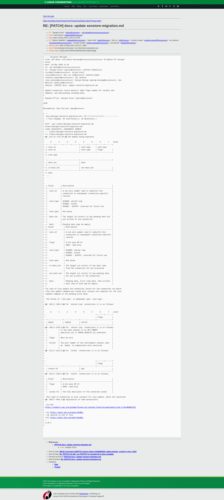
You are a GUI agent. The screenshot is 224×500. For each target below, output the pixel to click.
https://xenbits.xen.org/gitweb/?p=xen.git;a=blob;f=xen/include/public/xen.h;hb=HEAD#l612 (90, 407)
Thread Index (96, 21)
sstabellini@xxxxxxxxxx (76, 40)
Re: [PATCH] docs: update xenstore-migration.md (81, 459)
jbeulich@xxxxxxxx (128, 43)
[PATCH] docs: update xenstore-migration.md (72, 445)
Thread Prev (65, 21)
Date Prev (47, 21)
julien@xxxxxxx (103, 40)
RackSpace (83, 494)
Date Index (85, 21)
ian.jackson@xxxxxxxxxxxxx (60, 43)
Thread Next (75, 21)
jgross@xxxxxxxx (72, 33)
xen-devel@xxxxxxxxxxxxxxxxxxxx (95, 33)
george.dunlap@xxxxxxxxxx (97, 43)
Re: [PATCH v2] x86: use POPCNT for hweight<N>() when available (87, 454)
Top (44, 16)
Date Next (56, 21)
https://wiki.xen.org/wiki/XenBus (66, 412)
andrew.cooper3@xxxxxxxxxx (156, 40)
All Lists (51, 16)
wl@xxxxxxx (124, 40)
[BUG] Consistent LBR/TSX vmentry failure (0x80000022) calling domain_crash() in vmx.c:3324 (98, 452)
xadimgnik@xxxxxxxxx (73, 35)
